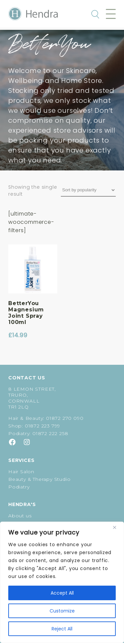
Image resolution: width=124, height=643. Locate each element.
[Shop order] (88, 190)
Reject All (62, 628)
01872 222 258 (50, 433)
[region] (62, 582)
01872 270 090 (64, 418)
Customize (62, 611)
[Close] (117, 527)
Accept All (62, 593)
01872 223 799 (42, 426)
